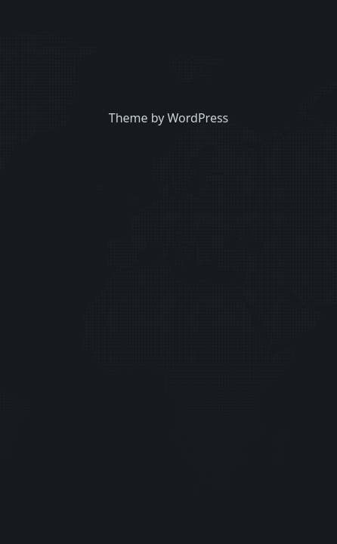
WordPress (198, 118)
